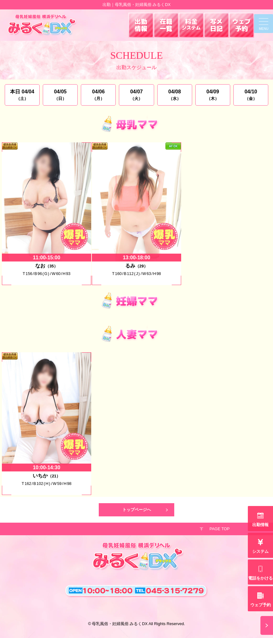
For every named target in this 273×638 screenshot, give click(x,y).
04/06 (98, 95)
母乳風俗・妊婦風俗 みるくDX (120, 623)
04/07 (136, 95)
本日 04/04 (22, 95)
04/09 (212, 95)
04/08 (174, 95)
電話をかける (260, 578)
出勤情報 (260, 524)
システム (260, 551)
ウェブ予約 (260, 604)
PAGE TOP (219, 528)
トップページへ (136, 509)
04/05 (60, 95)
